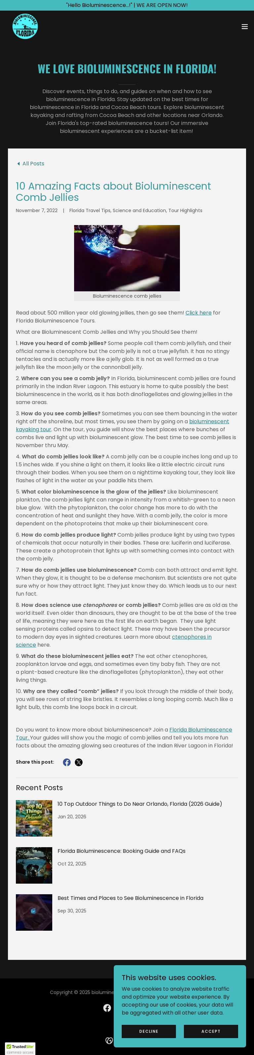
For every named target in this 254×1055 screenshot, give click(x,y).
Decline (148, 1031)
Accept (210, 1031)
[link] (25, 26)
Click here (199, 313)
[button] (244, 26)
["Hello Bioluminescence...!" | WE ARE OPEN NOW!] (127, 5)
